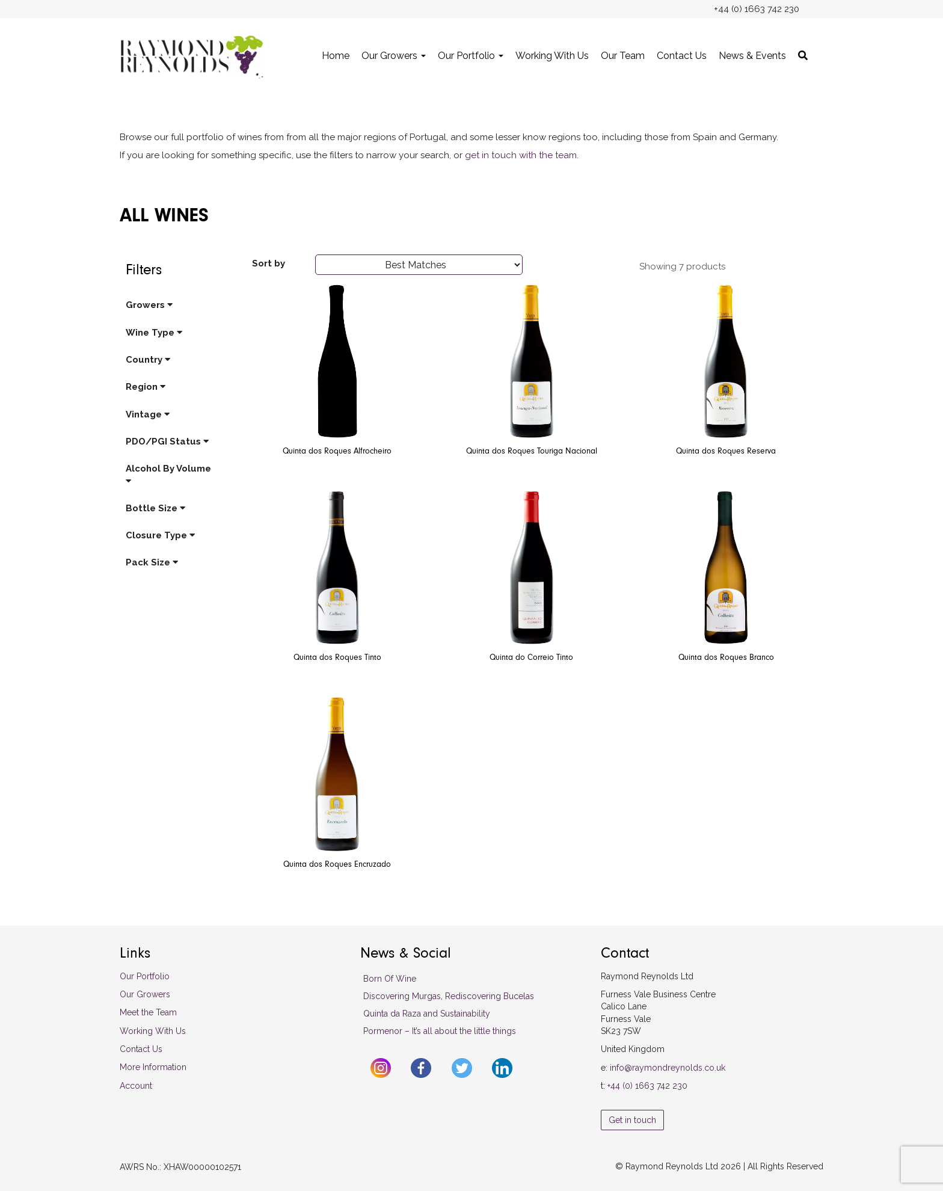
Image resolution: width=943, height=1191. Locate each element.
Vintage (148, 414)
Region (145, 386)
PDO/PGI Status (167, 441)
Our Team (623, 55)
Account (136, 1086)
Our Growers (393, 55)
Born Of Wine (389, 978)
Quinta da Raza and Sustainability (426, 1013)
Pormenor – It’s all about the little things (439, 1031)
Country (148, 359)
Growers (149, 305)
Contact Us (682, 55)
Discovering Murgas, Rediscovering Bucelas (448, 996)
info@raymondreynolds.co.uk (667, 1068)
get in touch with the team (521, 155)
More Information (153, 1067)
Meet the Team (148, 1012)
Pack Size (152, 562)
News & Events (752, 55)
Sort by (268, 263)
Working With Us (552, 55)
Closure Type (160, 535)
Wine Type (154, 332)
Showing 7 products (682, 266)
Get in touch (632, 1120)
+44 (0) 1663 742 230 (647, 1086)
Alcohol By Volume (168, 474)
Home (335, 55)
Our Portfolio (470, 55)
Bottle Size (155, 508)
